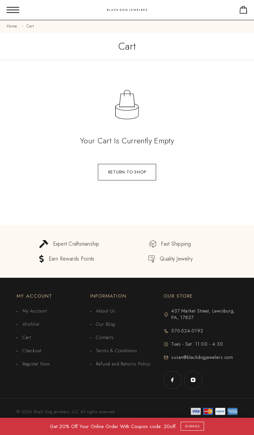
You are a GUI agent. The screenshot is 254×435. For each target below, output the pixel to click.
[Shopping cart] (243, 11)
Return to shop (127, 172)
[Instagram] (193, 380)
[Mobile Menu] (13, 10)
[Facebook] (172, 380)
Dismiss (192, 426)
